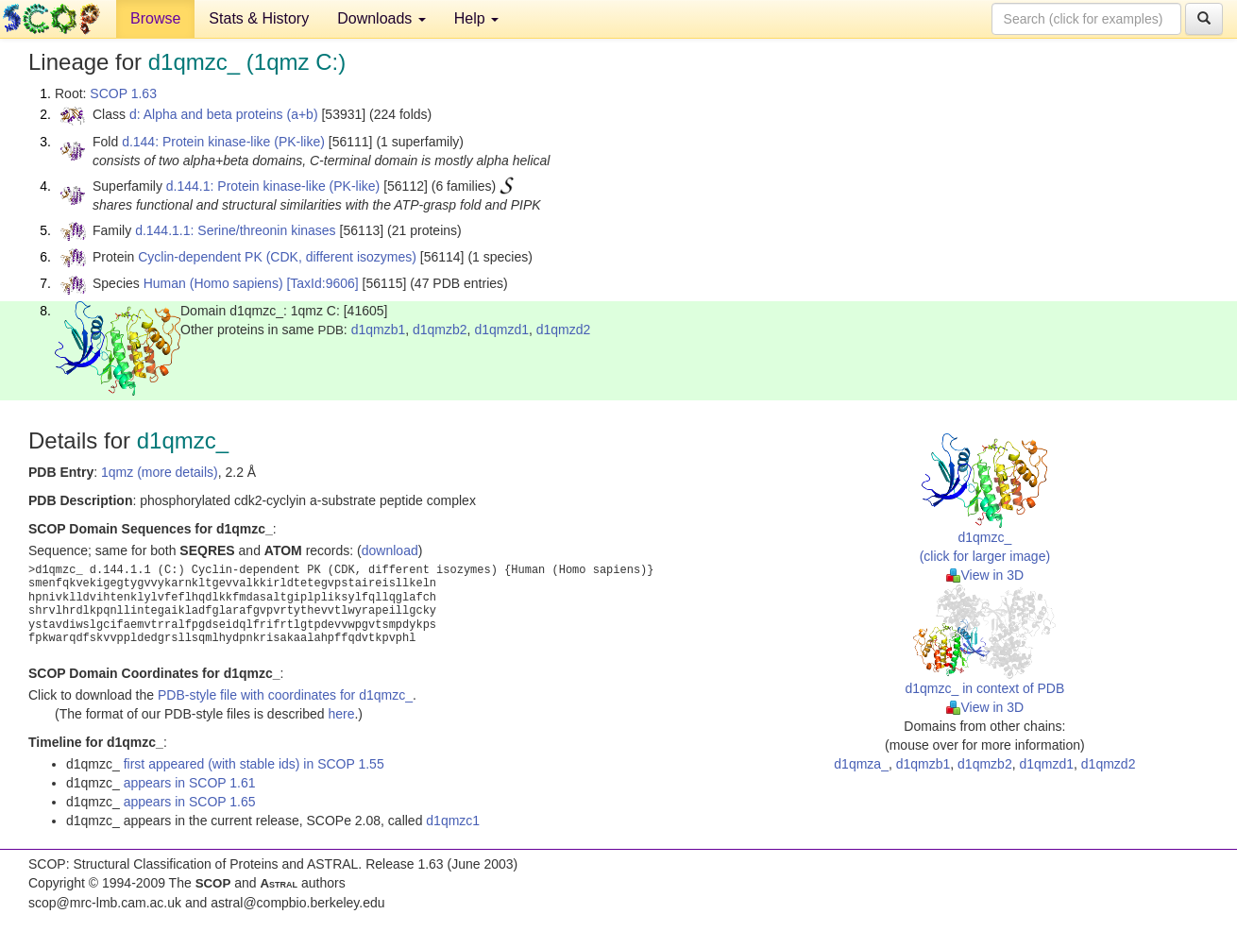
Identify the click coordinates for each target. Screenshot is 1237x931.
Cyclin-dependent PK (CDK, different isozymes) (277, 256)
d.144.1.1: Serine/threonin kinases (235, 230)
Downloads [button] (381, 18)
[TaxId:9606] (322, 283)
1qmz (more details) (159, 472)
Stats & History (259, 18)
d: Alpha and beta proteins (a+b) (223, 114)
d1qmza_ (861, 763)
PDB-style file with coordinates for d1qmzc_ (285, 694)
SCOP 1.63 (123, 93)
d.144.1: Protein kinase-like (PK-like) (273, 186)
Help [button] (476, 18)
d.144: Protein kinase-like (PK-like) (223, 141)
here (341, 713)
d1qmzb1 (378, 329)
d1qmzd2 (563, 329)
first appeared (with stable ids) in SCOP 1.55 (254, 763)
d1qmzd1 (501, 329)
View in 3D (985, 575)
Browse (155, 18)
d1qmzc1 (453, 820)
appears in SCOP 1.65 (190, 801)
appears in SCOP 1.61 (190, 782)
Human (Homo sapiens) (213, 283)
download (390, 550)
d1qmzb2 (440, 329)
